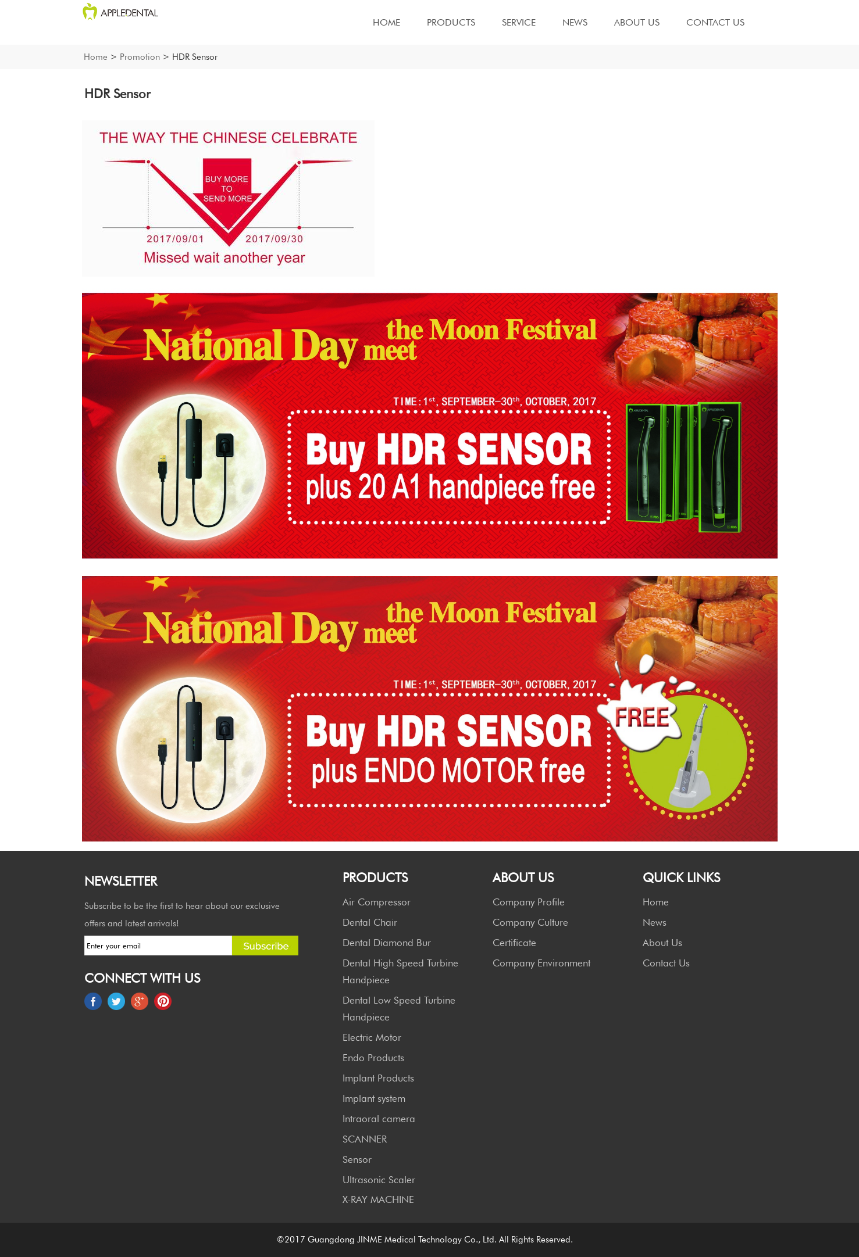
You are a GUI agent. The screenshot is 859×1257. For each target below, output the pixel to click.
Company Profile (529, 902)
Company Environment (541, 963)
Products (451, 22)
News (574, 22)
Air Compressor (377, 902)
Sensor (357, 1159)
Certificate (514, 942)
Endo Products (373, 1057)
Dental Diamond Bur (387, 942)
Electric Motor (372, 1037)
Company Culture (530, 922)
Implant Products (378, 1078)
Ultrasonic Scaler (379, 1180)
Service (519, 22)
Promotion (140, 56)
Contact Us (715, 22)
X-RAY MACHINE (378, 1199)
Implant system (374, 1098)
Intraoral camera (379, 1119)
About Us (637, 22)
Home (386, 22)
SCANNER (365, 1139)
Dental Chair (370, 922)
